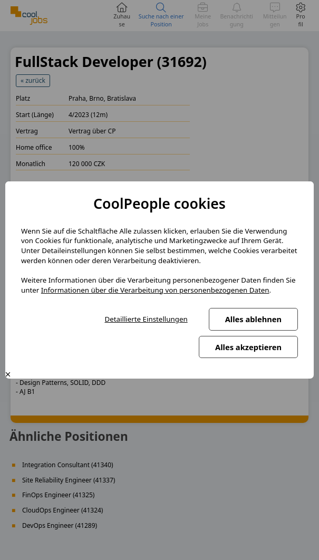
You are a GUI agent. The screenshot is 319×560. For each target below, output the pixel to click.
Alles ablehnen (253, 319)
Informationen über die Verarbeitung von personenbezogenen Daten (155, 290)
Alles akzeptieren (248, 347)
